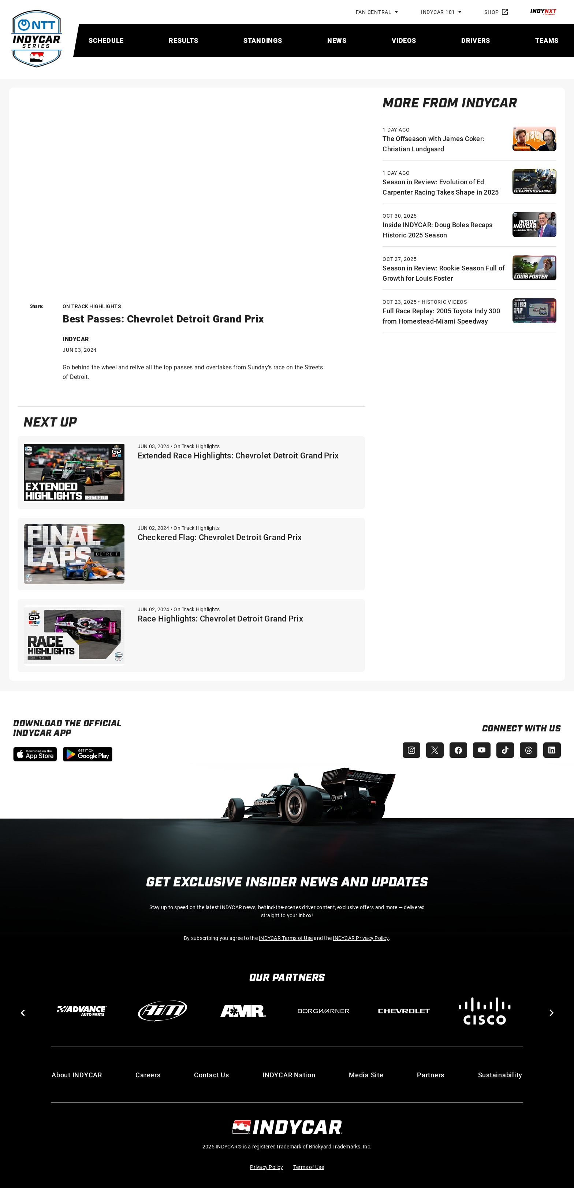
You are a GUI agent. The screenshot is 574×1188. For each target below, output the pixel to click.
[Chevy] (404, 1011)
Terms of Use (308, 1166)
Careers (147, 1074)
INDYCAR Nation (289, 1074)
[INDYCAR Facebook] (458, 750)
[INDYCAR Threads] (528, 750)
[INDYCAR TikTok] (505, 750)
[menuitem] (106, 40)
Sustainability (500, 1074)
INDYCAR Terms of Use (286, 937)
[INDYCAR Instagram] (411, 750)
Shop (496, 11)
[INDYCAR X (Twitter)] (435, 750)
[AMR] (243, 1011)
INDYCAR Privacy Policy (361, 937)
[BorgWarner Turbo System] (323, 1011)
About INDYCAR (77, 1074)
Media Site (366, 1074)
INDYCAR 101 (438, 11)
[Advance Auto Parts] (82, 1011)
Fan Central (374, 11)
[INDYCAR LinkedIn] (552, 750)
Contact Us (211, 1074)
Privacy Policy (266, 1166)
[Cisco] (485, 1011)
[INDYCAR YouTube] (482, 750)
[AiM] (162, 1011)
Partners (430, 1074)
